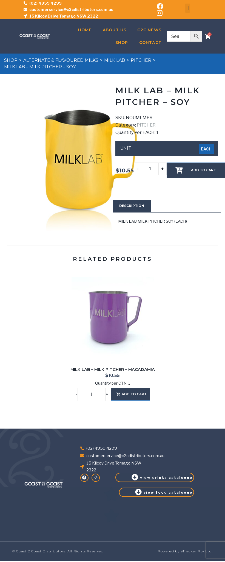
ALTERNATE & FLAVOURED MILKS (60, 60)
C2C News (149, 29)
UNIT (125, 148)
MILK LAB (114, 60)
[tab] (132, 206)
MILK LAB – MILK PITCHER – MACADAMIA (112, 369)
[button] (187, 8)
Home (85, 29)
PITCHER (141, 60)
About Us (115, 29)
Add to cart (134, 394)
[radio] (206, 149)
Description (131, 206)
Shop (121, 42)
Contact (150, 42)
